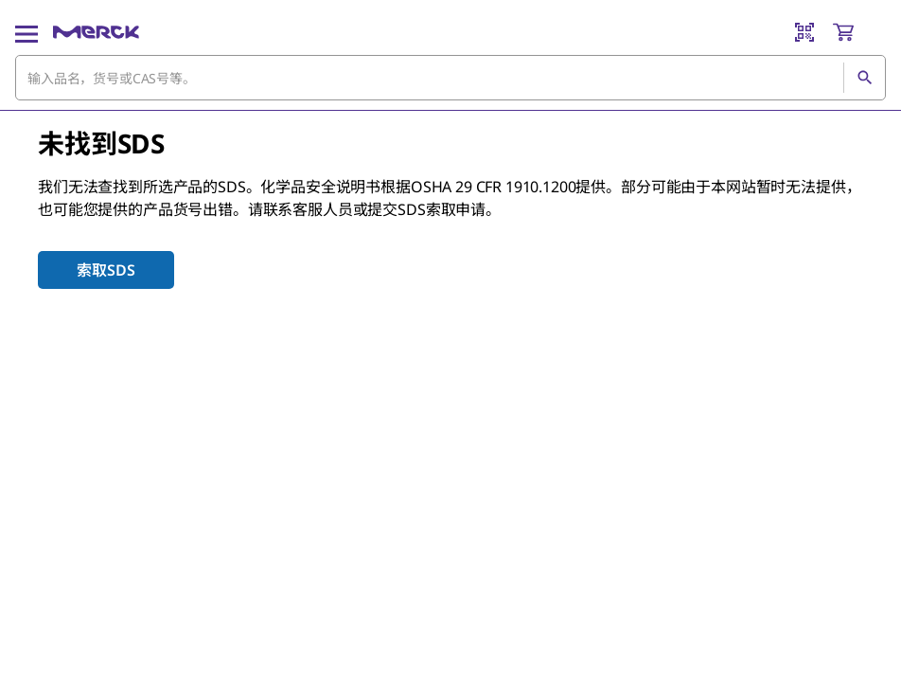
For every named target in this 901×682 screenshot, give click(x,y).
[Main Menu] (26, 32)
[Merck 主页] (96, 32)
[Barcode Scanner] (804, 32)
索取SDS (105, 270)
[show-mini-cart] (858, 32)
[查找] (864, 78)
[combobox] (450, 77)
